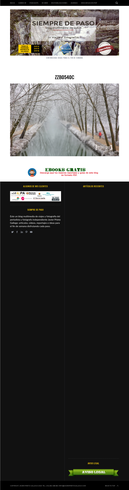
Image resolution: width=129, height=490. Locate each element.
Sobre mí (22, 3)
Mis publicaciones (59, 3)
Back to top (112, 485)
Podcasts (34, 3)
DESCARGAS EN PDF (89, 3)
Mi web (45, 3)
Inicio (12, 3)
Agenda (74, 3)
